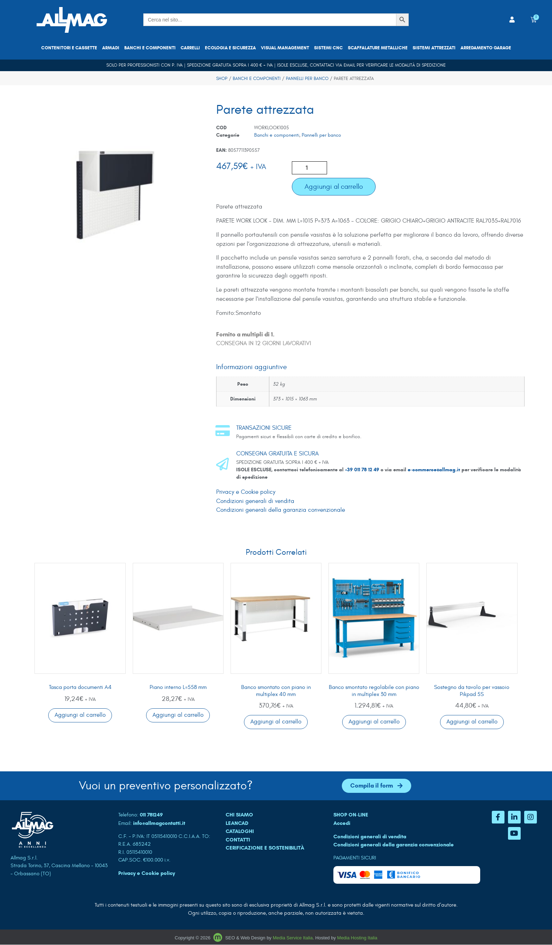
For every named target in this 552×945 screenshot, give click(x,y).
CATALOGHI (240, 831)
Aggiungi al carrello (334, 186)
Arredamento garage (485, 48)
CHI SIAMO (239, 815)
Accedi (341, 823)
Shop (221, 78)
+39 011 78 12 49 (363, 470)
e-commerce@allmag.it (434, 470)
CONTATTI (238, 840)
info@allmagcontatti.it (159, 823)
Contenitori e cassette (69, 48)
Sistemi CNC (328, 48)
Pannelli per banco (307, 78)
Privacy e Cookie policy (245, 492)
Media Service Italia (293, 937)
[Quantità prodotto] (309, 167)
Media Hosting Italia (357, 937)
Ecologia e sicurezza (230, 48)
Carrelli (190, 48)
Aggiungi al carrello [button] (80, 715)
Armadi (110, 48)
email (349, 65)
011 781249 (151, 815)
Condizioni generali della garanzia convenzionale (280, 510)
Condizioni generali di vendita (255, 501)
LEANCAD (237, 823)
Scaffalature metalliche (378, 48)
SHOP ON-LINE (350, 815)
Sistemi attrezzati (434, 48)
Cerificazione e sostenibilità (265, 848)
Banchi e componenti (150, 48)
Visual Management (285, 48)
